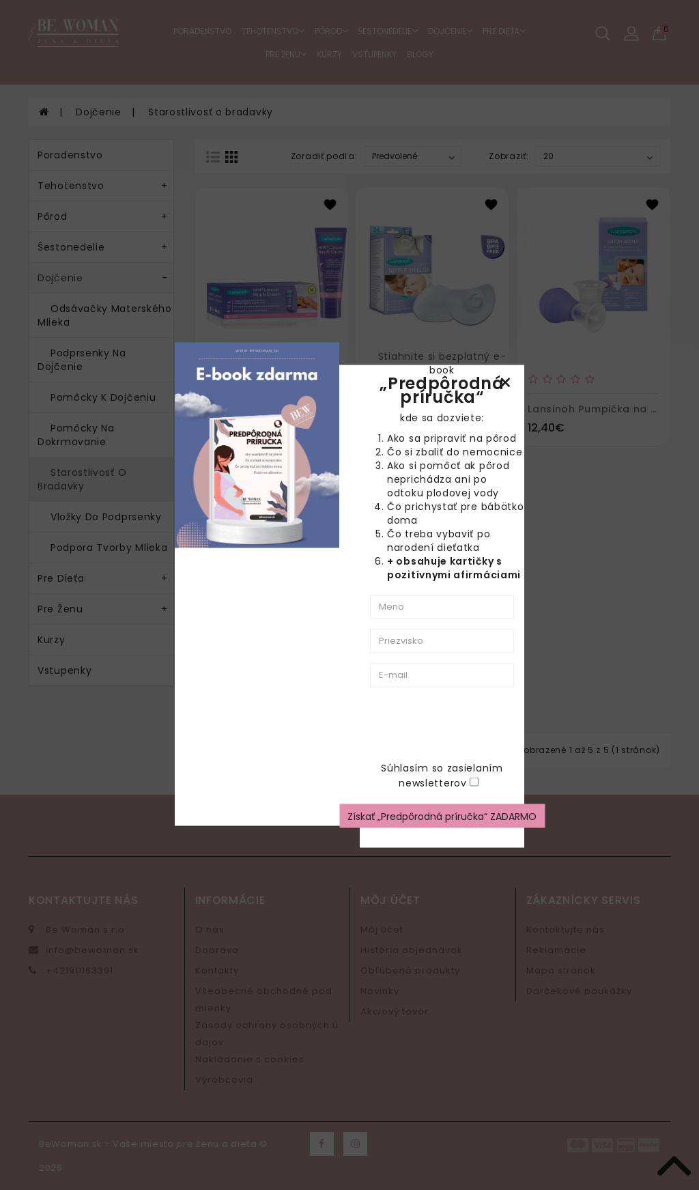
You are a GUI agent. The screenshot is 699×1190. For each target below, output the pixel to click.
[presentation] (514, 723)
